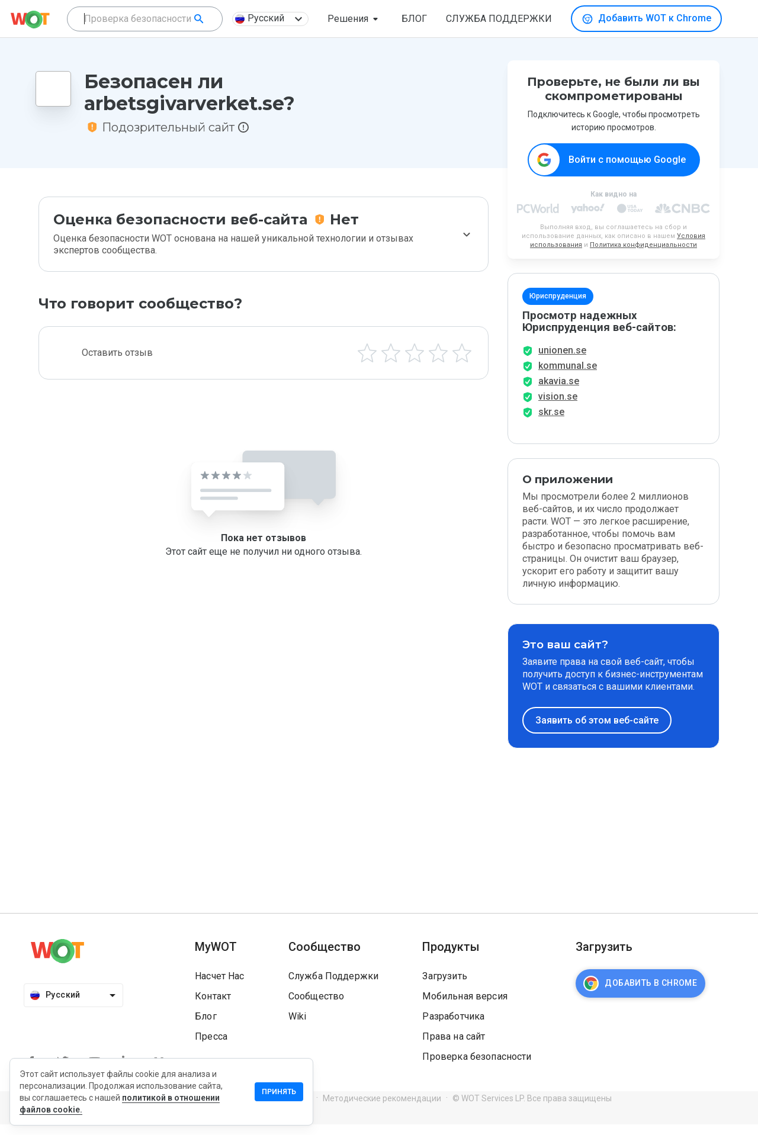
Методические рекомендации (382, 1109)
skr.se (551, 422)
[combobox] (144, 19)
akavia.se (558, 391)
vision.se (557, 407)
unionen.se (562, 360)
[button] (355, 19)
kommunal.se (567, 376)
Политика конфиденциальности (643, 245)
